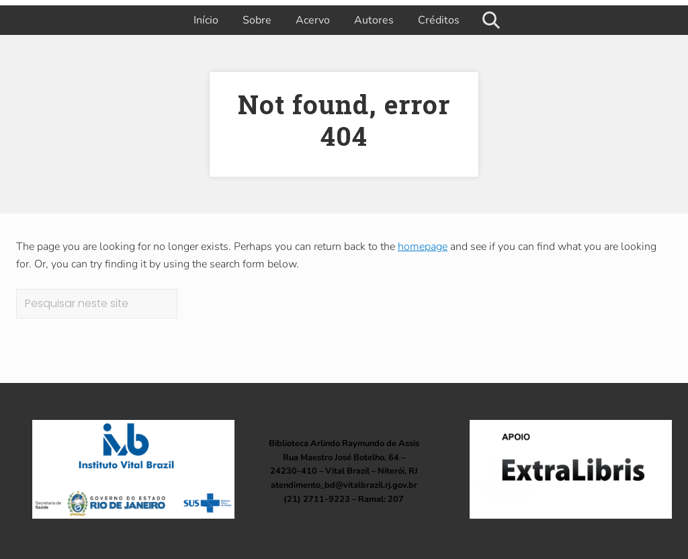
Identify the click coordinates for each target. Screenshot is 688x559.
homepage (422, 246)
